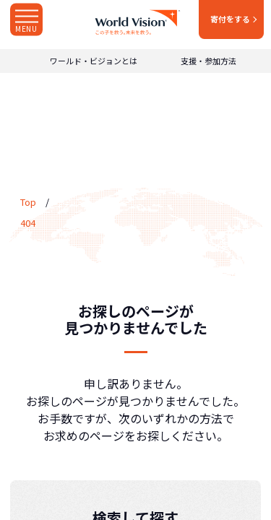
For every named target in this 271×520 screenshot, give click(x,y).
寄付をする (230, 19)
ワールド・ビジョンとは (93, 61)
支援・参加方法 (208, 61)
